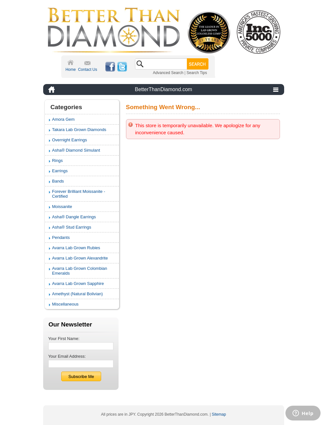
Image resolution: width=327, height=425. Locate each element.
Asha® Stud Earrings (71, 227)
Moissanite (62, 206)
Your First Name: (64, 338)
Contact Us (87, 69)
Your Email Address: (67, 356)
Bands (58, 181)
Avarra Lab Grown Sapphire (78, 283)
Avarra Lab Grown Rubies (76, 247)
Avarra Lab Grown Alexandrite (80, 258)
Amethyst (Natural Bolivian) (77, 293)
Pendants (61, 237)
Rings (57, 160)
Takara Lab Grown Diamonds (79, 129)
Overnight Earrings (69, 139)
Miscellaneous (65, 304)
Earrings (60, 170)
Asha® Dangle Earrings (74, 216)
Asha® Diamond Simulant (76, 150)
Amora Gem (63, 119)
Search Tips (197, 73)
